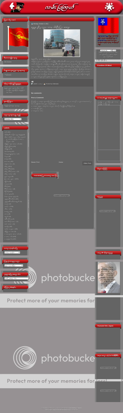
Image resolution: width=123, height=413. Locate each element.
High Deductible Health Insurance (62, 410)
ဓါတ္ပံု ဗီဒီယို (7, 169)
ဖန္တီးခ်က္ (6, 181)
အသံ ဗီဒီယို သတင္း (10, 221)
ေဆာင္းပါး (8, 236)
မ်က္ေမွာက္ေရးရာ (10, 196)
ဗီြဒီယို (6, 191)
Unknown (56, 84)
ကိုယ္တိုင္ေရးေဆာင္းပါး (11, 144)
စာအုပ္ (6, 159)
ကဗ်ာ (5, 132)
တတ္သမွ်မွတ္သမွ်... (8, 74)
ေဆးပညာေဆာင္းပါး (11, 234)
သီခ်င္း (6, 209)
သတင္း (6, 206)
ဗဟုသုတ (7, 184)
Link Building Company (75, 408)
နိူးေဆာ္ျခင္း (9, 179)
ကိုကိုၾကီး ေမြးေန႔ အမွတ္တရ (13, 135)
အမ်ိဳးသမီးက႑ (8, 219)
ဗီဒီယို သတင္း (8, 189)
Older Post (87, 163)
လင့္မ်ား (6, 204)
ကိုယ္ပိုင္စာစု (7, 149)
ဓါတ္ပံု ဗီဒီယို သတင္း (10, 171)
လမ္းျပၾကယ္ (56, 408)
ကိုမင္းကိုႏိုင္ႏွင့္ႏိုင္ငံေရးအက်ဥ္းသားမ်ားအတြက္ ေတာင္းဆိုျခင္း (14, 139)
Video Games (48, 410)
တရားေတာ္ (8, 164)
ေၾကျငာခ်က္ (8, 239)
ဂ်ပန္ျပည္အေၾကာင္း (10, 154)
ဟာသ (6, 214)
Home (61, 162)
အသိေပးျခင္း (9, 229)
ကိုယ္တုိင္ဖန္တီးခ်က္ (8, 146)
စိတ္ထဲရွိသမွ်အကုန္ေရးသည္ (11, 106)
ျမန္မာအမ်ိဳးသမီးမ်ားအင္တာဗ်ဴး (12, 201)
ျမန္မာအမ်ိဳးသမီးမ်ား (9, 199)
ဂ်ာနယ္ (6, 156)
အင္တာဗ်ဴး (6, 216)
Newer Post (35, 162)
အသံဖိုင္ (6, 226)
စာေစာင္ (7, 161)
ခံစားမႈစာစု (7, 151)
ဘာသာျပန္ (7, 194)
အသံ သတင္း (8, 224)
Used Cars (75, 410)
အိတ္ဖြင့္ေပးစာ (9, 231)
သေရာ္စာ (7, 211)
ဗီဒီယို (5, 186)
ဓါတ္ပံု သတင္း (8, 174)
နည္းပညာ (7, 176)
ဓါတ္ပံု (6, 166)
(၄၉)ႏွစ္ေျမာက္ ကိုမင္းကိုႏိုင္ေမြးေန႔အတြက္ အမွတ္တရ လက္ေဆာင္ (14, 90)
